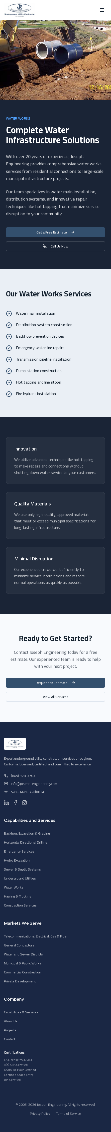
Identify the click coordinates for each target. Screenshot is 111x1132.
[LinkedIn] (6, 802)
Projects (10, 1030)
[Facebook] (15, 802)
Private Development (20, 981)
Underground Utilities (20, 878)
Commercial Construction (22, 972)
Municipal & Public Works (22, 963)
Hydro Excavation (17, 860)
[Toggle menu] (102, 10)
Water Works (13, 887)
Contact (9, 1039)
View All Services (55, 696)
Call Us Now (55, 246)
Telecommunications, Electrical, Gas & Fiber (36, 936)
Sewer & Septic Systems (22, 869)
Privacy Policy (40, 1113)
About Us (10, 1021)
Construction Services (20, 905)
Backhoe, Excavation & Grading (27, 833)
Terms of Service (68, 1113)
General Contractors (19, 945)
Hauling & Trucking (17, 896)
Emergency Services (19, 851)
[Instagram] (24, 802)
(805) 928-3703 (19, 775)
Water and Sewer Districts (23, 954)
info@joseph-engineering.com (30, 783)
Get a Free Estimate (55, 232)
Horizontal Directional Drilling (25, 842)
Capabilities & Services (21, 1012)
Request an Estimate (56, 682)
